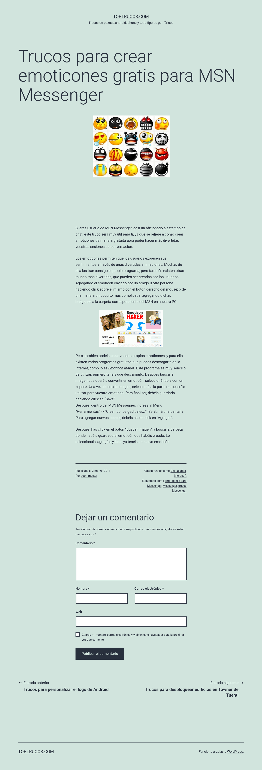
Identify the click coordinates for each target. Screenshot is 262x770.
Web (79, 612)
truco (96, 234)
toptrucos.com (131, 16)
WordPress (235, 751)
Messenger (170, 485)
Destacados (178, 471)
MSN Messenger (118, 228)
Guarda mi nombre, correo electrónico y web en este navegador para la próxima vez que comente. (133, 637)
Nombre (83, 588)
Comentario (85, 543)
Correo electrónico (149, 588)
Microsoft (180, 475)
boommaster (89, 475)
